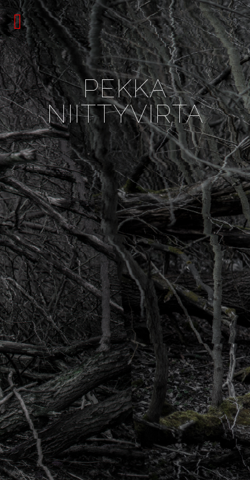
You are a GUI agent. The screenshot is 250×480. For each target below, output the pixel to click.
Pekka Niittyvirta (125, 101)
